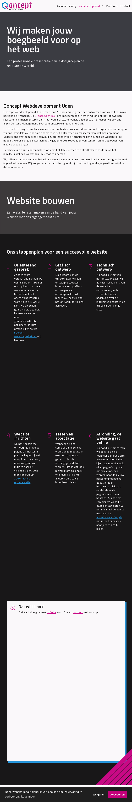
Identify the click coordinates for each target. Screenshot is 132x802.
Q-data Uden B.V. (45, 116)
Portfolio (112, 6)
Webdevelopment (89, 6)
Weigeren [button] (99, 794)
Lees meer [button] (28, 796)
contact (78, 612)
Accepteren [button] (117, 794)
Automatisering (66, 6)
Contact (125, 6)
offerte (51, 612)
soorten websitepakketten (25, 334)
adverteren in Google (109, 517)
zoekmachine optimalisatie (22, 480)
